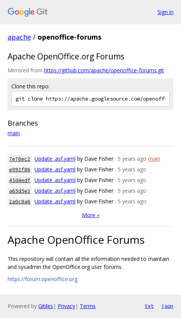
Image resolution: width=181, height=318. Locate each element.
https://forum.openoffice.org (42, 279)
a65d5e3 (19, 191)
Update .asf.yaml (55, 158)
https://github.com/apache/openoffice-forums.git (104, 70)
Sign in (165, 12)
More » (90, 215)
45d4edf (19, 180)
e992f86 (19, 169)
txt (149, 305)
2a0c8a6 (19, 201)
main (14, 133)
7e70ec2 (19, 159)
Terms (88, 306)
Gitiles (45, 306)
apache (19, 37)
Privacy (66, 306)
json (167, 305)
